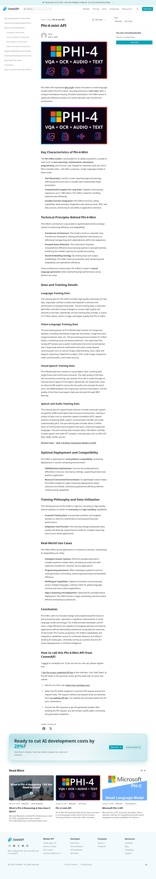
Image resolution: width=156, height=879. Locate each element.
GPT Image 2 (48, 850)
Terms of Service (71, 864)
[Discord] (23, 846)
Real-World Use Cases (13, 60)
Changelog (129, 850)
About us (101, 843)
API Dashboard (76, 850)
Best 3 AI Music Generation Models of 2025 (76, 443)
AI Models (129, 843)
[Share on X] (51, 729)
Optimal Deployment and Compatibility (19, 51)
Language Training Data (15, 32)
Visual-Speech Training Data (16, 42)
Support (128, 853)
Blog (127, 846)
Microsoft (69, 87)
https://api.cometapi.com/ (78, 685)
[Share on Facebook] (44, 729)
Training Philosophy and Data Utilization (19, 55)
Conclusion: (9, 65)
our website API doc (59, 698)
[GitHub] (27, 846)
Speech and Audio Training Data (18, 46)
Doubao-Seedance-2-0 (52, 853)
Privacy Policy (86, 864)
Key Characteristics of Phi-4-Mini (17, 18)
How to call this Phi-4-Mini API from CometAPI (19, 69)
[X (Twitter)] (18, 846)
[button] (25, 804)
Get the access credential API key (58, 672)
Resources (128, 9)
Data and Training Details (14, 28)
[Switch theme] (146, 865)
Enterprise (102, 846)
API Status (74, 853)
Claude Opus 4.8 (49, 843)
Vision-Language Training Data (17, 37)
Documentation (76, 846)
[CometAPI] (11, 9)
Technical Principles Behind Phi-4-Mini (19, 23)
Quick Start (74, 843)
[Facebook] (14, 846)
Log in (45, 663)
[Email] (10, 846)
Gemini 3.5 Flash (49, 846)
